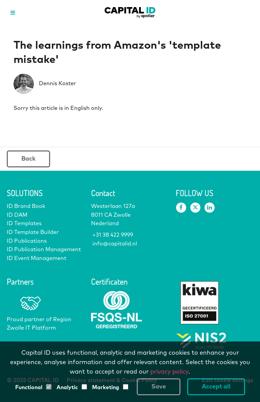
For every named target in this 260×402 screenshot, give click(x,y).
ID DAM (17, 215)
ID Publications (27, 241)
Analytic (67, 387)
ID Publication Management (44, 249)
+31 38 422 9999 (112, 235)
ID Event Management (36, 258)
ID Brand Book (26, 206)
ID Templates (24, 223)
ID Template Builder (33, 232)
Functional (28, 387)
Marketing (105, 387)
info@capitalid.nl (114, 243)
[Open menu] (13, 13)
